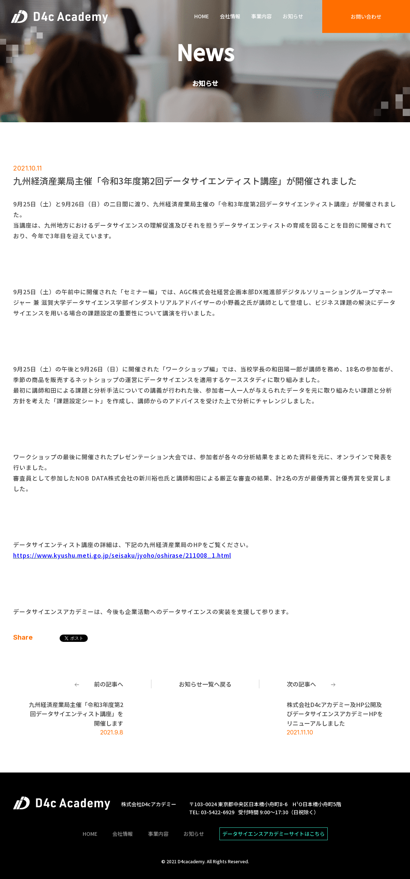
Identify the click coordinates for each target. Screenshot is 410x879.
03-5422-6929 (217, 812)
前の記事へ (108, 684)
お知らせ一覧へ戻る (205, 684)
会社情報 (230, 16)
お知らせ (293, 16)
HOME (201, 16)
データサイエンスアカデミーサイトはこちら (273, 833)
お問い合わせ (366, 16)
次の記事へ (301, 684)
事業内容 (261, 16)
